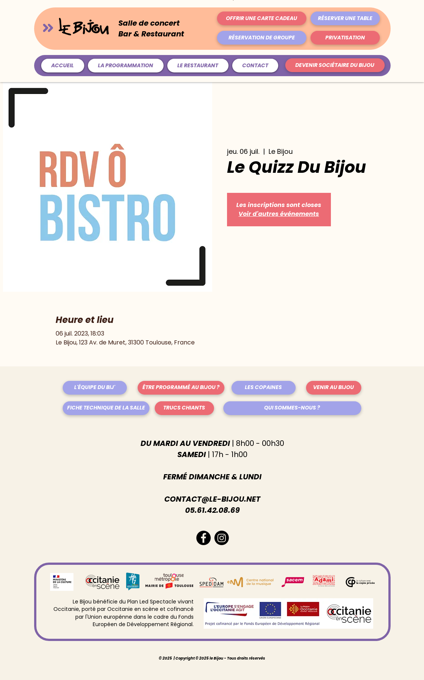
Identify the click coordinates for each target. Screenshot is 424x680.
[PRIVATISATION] (345, 38)
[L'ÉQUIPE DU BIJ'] (95, 388)
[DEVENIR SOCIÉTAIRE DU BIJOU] (335, 65)
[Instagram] (221, 538)
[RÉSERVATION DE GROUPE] (261, 38)
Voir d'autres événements (279, 214)
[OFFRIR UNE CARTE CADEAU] (261, 18)
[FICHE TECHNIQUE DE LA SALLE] (106, 408)
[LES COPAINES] (263, 388)
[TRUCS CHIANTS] (184, 408)
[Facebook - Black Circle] (203, 538)
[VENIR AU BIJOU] (333, 388)
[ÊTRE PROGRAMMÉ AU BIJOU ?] (181, 388)
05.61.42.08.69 (212, 510)
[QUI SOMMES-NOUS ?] (292, 408)
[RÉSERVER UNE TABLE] (345, 18)
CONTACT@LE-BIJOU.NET (212, 499)
